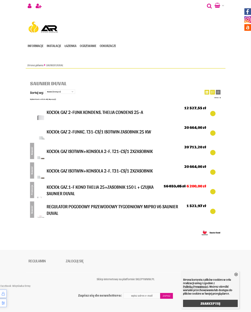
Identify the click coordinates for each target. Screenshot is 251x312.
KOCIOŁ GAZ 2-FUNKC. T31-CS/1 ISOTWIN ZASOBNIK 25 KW (99, 131)
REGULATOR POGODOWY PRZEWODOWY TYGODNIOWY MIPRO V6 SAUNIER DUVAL (112, 209)
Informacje (35, 46)
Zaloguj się (75, 260)
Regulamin (37, 260)
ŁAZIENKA (70, 46)
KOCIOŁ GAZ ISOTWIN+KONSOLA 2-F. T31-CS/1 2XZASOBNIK (100, 170)
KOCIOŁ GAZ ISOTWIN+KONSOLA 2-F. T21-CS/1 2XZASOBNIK (100, 151)
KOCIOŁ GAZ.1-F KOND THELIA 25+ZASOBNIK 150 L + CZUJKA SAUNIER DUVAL (100, 190)
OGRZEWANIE (88, 46)
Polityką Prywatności (195, 286)
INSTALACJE (54, 46)
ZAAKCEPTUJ (210, 303)
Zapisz (166, 296)
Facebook (5, 285)
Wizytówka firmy (21, 285)
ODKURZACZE (108, 46)
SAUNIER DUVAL (54, 65)
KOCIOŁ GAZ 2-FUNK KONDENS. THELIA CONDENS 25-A (95, 112)
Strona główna (35, 65)
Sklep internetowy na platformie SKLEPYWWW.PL (126, 279)
